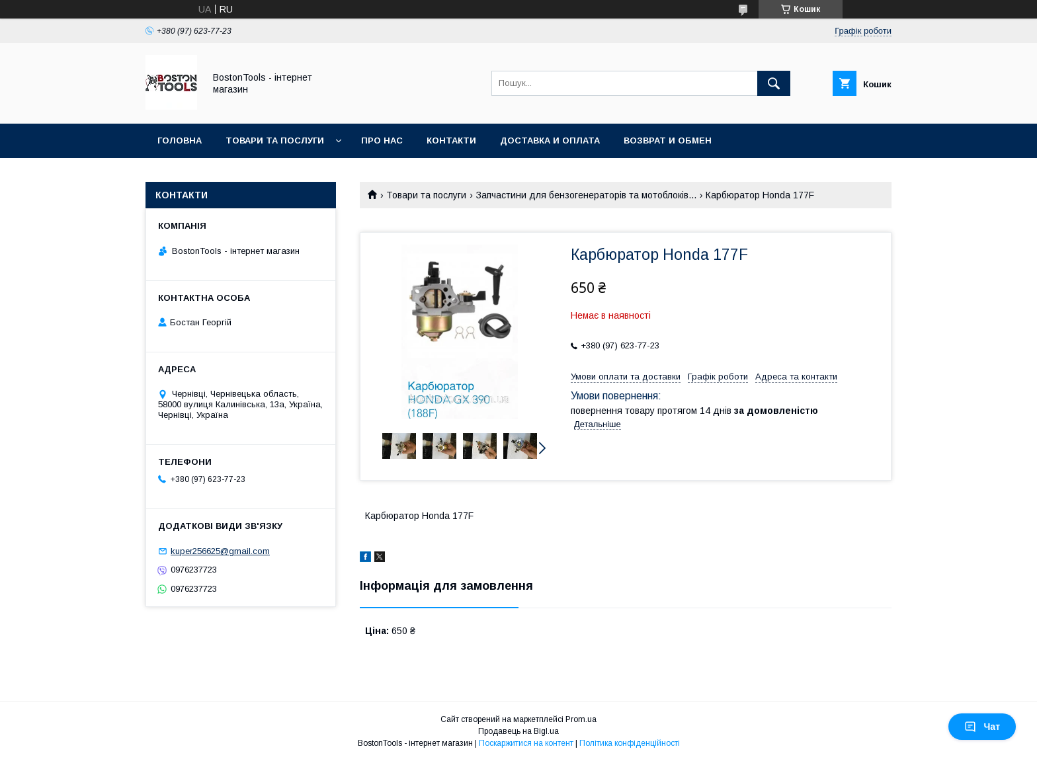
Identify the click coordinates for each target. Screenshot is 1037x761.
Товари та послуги (275, 140)
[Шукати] (773, 83)
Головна (179, 140)
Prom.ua (581, 719)
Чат (982, 727)
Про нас (382, 140)
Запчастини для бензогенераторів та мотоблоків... (586, 195)
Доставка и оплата (550, 140)
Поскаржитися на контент (526, 743)
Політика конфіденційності (629, 743)
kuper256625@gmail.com (220, 551)
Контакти (451, 140)
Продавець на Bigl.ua (518, 731)
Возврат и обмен (668, 140)
